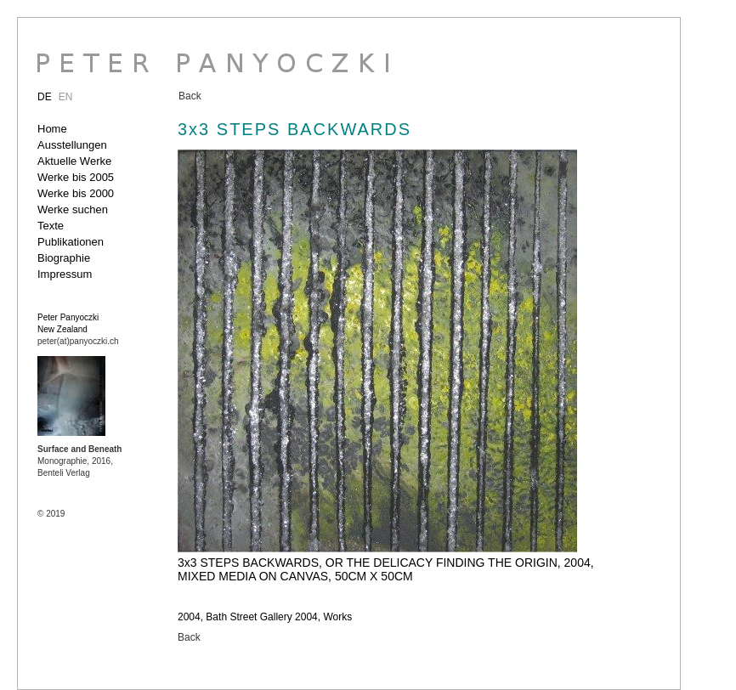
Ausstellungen (72, 145)
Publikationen (70, 241)
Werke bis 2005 (75, 177)
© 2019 (51, 513)
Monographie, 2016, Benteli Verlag (79, 461)
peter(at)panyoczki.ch (78, 341)
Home (52, 128)
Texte (50, 225)
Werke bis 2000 (75, 193)
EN (66, 97)
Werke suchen (72, 209)
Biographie (63, 258)
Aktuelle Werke (74, 161)
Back (189, 96)
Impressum (64, 274)
